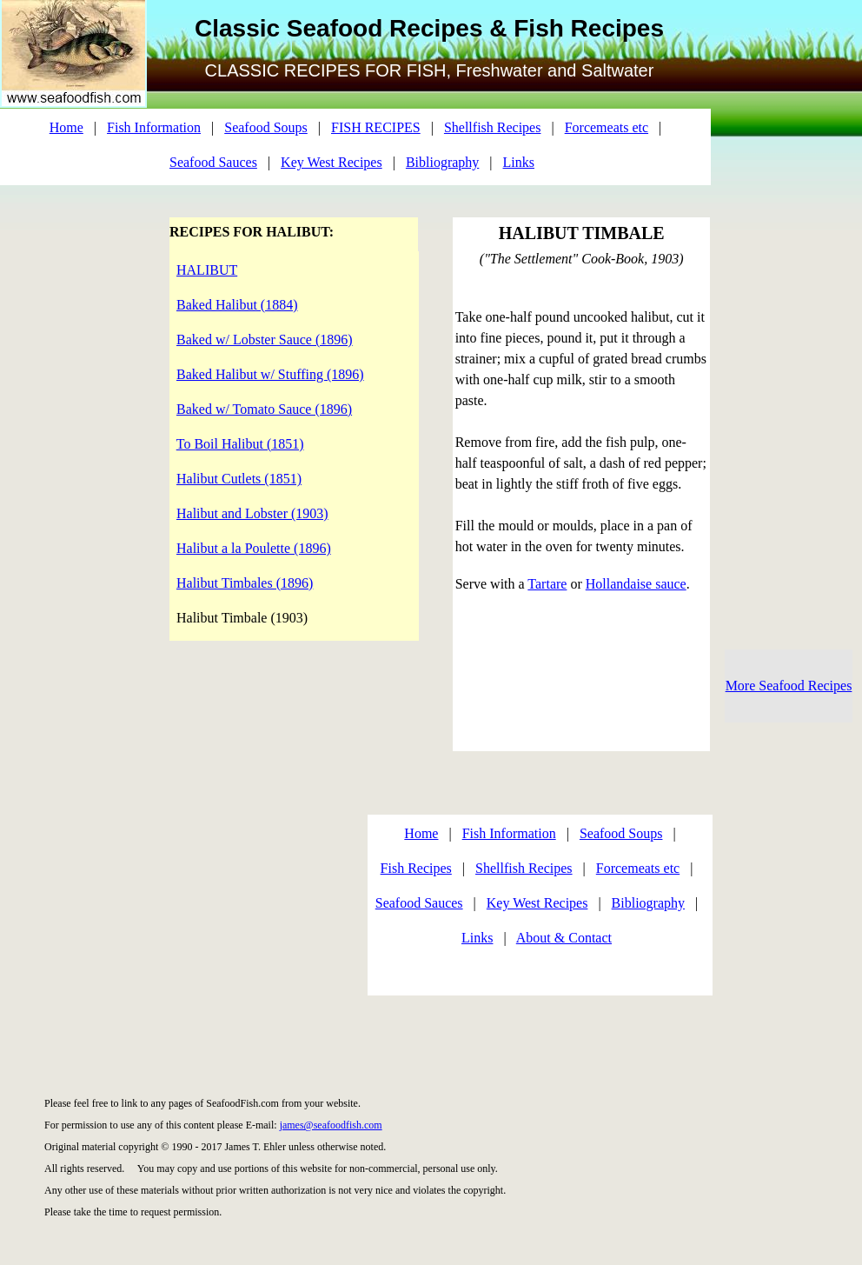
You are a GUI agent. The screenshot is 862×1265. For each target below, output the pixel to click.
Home (66, 127)
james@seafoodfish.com (331, 1125)
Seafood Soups (266, 127)
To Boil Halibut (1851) (240, 443)
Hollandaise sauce (636, 583)
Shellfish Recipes (492, 127)
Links (518, 162)
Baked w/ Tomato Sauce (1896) (264, 409)
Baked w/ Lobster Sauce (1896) (264, 339)
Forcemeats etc (606, 127)
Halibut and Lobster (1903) (252, 513)
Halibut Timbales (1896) (244, 583)
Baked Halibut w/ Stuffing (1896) (270, 374)
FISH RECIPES (376, 127)
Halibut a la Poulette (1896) (253, 548)
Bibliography (442, 162)
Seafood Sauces (213, 162)
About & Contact (564, 937)
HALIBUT (206, 270)
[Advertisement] (171, 909)
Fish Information (154, 127)
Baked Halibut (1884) (237, 304)
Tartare (547, 583)
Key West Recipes (331, 162)
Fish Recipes (416, 868)
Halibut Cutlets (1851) (239, 478)
